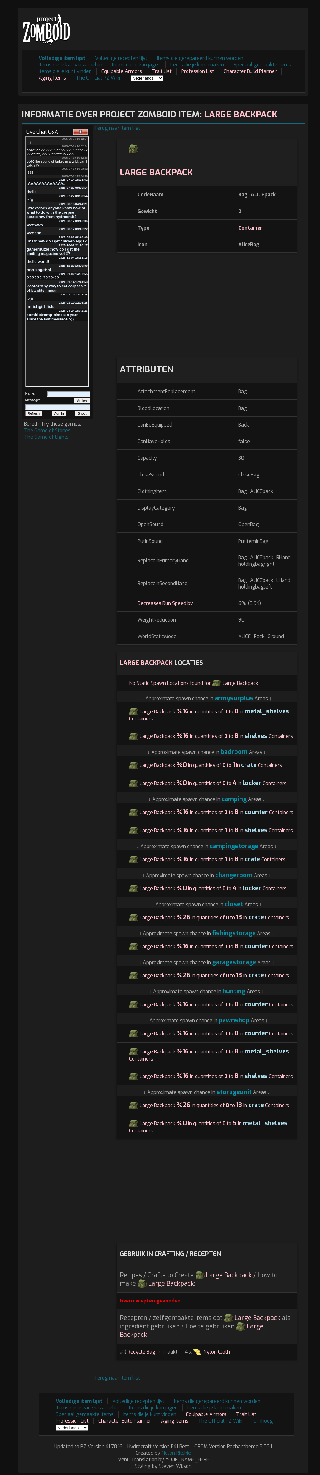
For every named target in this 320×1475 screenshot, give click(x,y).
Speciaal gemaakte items (262, 64)
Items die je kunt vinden (65, 71)
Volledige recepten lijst (121, 58)
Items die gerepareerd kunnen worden (200, 58)
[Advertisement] (191, 25)
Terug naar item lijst (117, 128)
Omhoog (263, 1421)
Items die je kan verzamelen (70, 64)
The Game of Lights (46, 437)
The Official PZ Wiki (98, 78)
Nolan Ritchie (176, 1453)
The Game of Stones (47, 430)
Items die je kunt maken (197, 64)
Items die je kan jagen (136, 64)
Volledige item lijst (62, 58)
